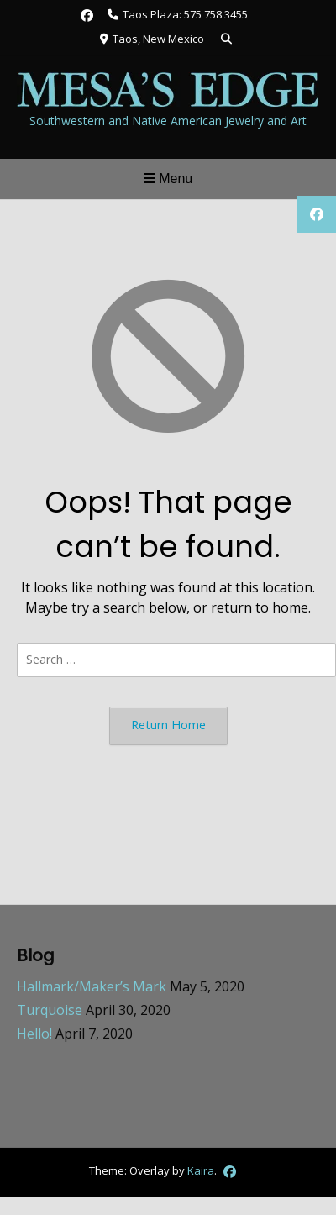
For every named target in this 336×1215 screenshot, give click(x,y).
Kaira (200, 1169)
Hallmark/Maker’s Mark (91, 986)
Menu (168, 178)
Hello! (34, 1033)
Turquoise (49, 1010)
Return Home (168, 725)
